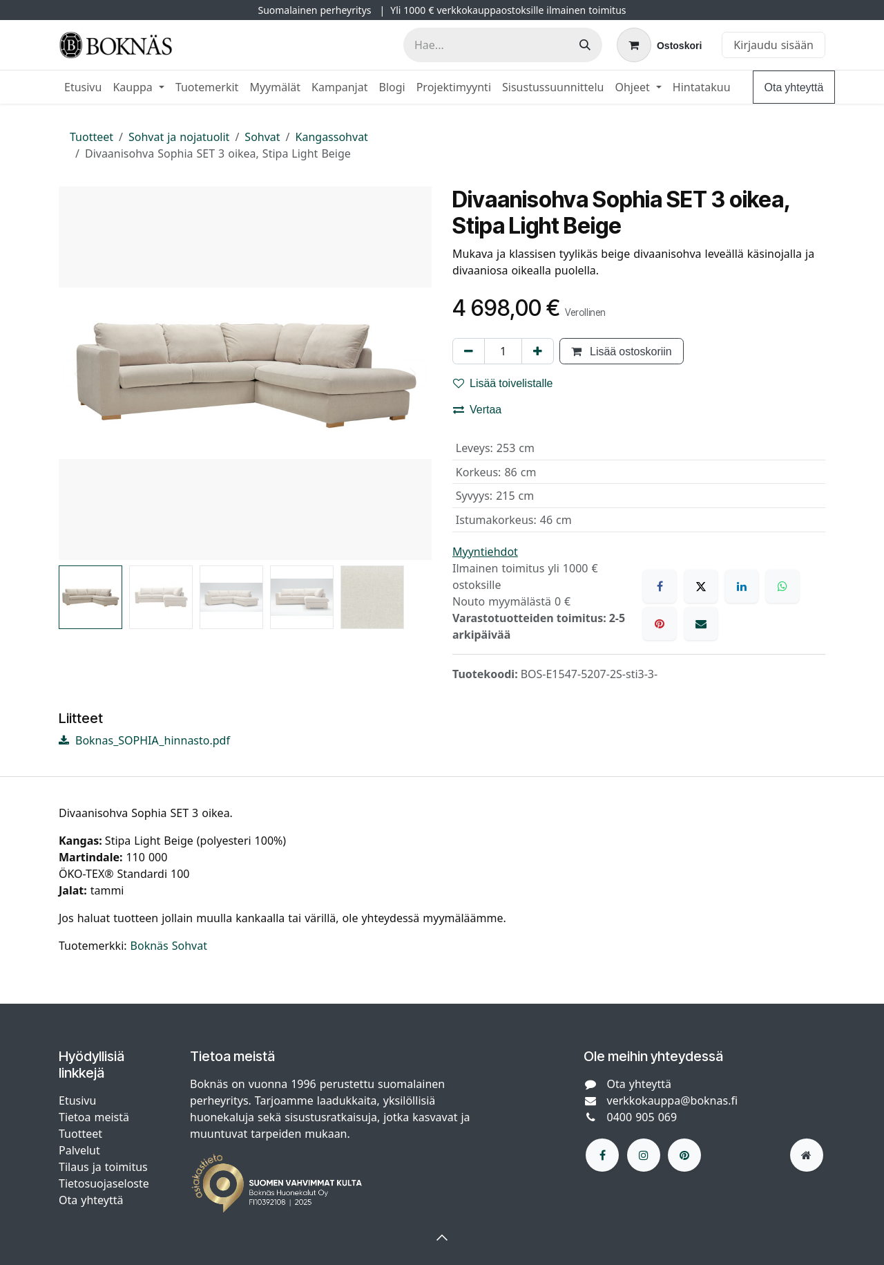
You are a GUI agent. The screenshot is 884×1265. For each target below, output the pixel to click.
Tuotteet (91, 137)
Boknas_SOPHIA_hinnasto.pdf (144, 740)
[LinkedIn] (741, 586)
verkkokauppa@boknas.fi (672, 1100)
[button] (442, 1237)
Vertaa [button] (477, 409)
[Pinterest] (659, 623)
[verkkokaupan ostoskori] (659, 45)
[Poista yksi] (468, 351)
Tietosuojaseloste (106, 1183)
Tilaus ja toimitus (103, 1167)
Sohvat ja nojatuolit (178, 137)
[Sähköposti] (701, 623)
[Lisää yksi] (537, 351)
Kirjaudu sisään (773, 45)
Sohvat (262, 137)
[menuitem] (83, 87)
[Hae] (585, 45)
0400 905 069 (642, 1117)
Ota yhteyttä (794, 87)
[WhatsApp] (782, 586)
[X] (701, 586)
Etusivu (77, 1100)
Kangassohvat (332, 137)
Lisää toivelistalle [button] (503, 383)
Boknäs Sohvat (169, 946)
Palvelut (79, 1150)
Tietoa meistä (94, 1117)
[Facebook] (659, 586)
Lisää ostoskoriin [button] (621, 351)
